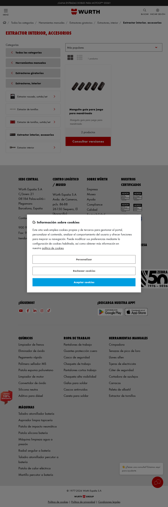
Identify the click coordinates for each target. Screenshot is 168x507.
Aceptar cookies (84, 282)
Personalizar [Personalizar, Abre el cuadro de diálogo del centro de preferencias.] (84, 259)
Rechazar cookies (84, 271)
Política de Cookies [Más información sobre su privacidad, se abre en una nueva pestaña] (53, 248)
